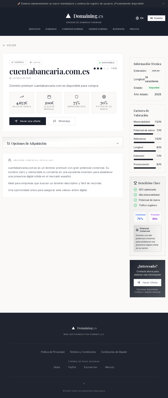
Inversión (119, 29)
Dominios (51, 29)
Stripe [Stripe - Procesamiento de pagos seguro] (57, 367)
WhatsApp (61, 121)
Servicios (34, 29)
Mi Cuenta (156, 18)
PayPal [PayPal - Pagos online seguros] (72, 367)
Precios (134, 29)
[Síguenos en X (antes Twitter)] (84, 383)
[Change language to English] (140, 18)
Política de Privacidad (52, 352)
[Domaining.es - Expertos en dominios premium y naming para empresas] (84, 16)
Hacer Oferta (147, 282)
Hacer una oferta (28, 121)
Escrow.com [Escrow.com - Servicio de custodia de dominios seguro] (90, 367)
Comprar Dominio (72, 29)
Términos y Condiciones (83, 352)
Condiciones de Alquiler (114, 352)
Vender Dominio (98, 29)
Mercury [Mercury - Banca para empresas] (109, 367)
